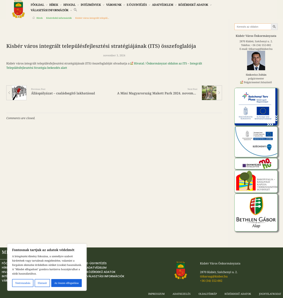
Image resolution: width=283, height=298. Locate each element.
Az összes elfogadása (66, 283)
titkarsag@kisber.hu (261, 49)
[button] (75, 10)
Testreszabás (23, 283)
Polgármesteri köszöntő (258, 82)
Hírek (39, 17)
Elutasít (42, 283)
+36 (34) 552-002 (261, 45)
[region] (47, 267)
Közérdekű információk (59, 17)
